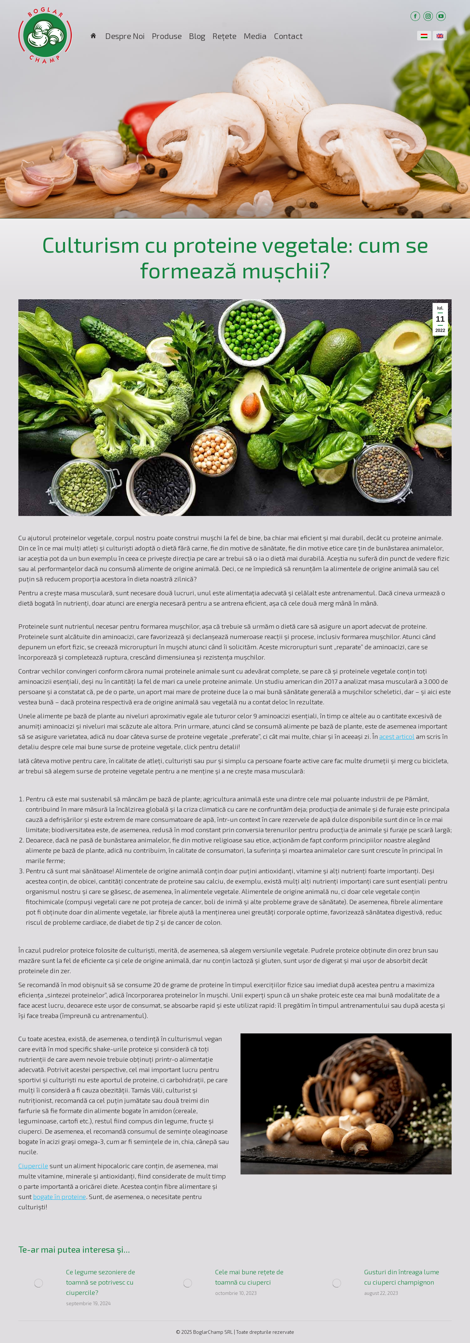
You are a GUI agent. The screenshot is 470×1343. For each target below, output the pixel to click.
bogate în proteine (59, 1196)
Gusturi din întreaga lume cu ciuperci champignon (401, 1277)
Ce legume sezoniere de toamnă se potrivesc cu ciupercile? (100, 1282)
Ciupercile (33, 1166)
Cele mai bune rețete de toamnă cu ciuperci (249, 1277)
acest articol (397, 736)
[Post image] (38, 1283)
